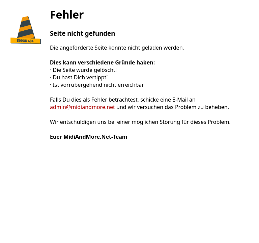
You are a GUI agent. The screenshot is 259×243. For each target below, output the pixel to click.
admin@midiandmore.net (82, 107)
